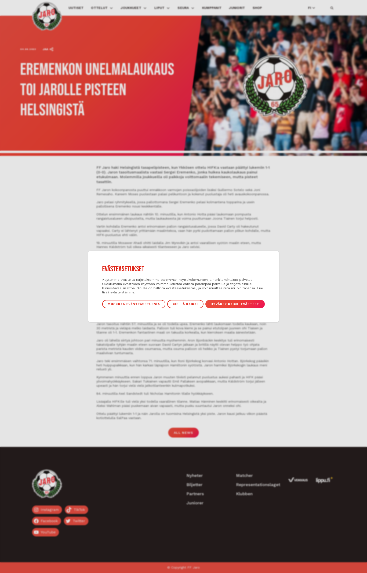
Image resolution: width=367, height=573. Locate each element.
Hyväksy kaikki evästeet (238, 304)
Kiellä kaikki (186, 304)
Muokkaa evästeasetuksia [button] (132, 304)
